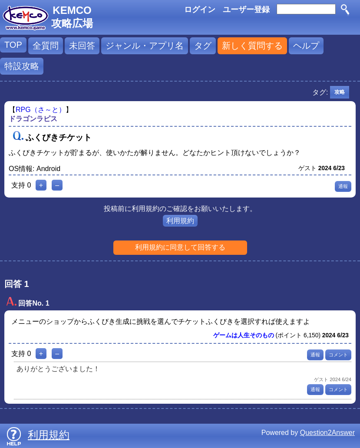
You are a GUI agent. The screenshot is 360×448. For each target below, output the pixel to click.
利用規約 (180, 220)
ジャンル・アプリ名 (145, 45)
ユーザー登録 (246, 9)
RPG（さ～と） (41, 109)
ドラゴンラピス (33, 118)
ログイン (199, 9)
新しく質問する (252, 45)
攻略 (339, 92)
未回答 (82, 45)
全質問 (46, 45)
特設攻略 (21, 66)
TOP (13, 44)
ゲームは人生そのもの (243, 335)
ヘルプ (306, 45)
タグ (202, 45)
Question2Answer (327, 432)
